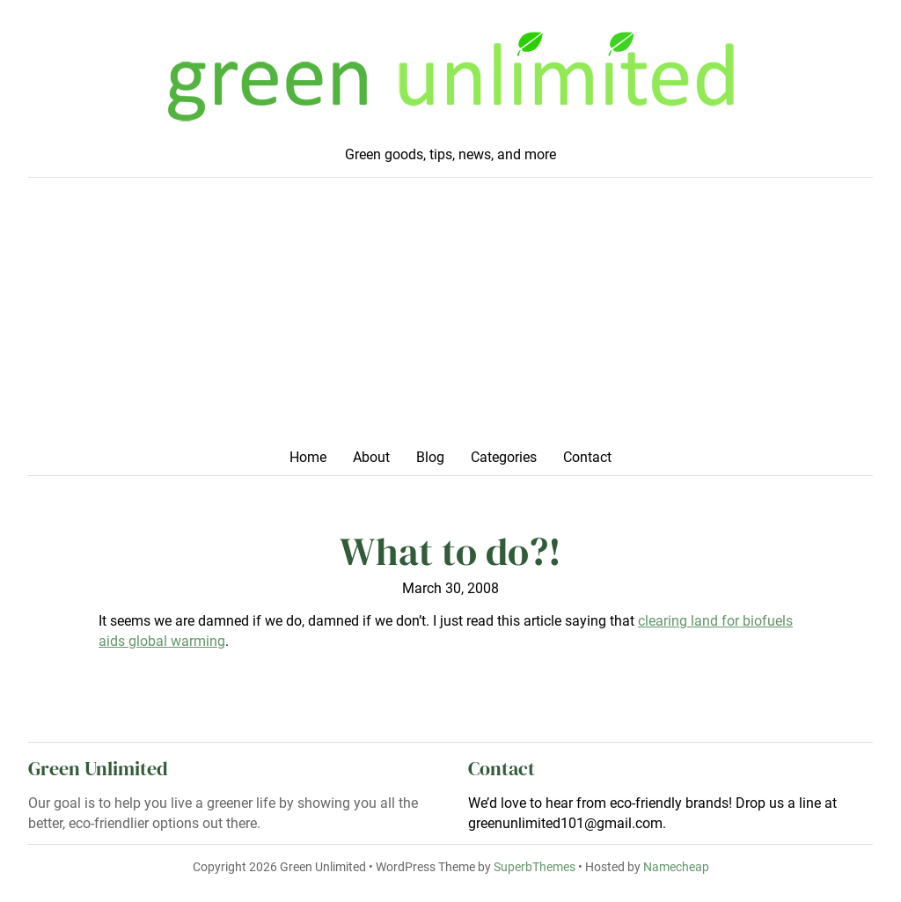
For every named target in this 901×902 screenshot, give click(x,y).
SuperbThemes (534, 867)
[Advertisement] (450, 318)
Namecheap (676, 867)
